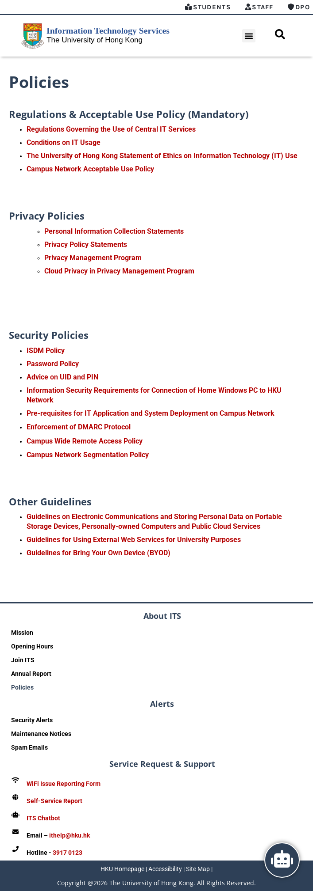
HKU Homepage (122, 868)
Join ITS (23, 660)
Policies (22, 687)
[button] (248, 35)
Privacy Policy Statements (85, 244)
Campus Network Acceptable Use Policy (90, 169)
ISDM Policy (46, 350)
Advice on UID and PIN (62, 377)
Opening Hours (32, 646)
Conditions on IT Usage (63, 142)
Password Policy (53, 364)
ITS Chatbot (43, 818)
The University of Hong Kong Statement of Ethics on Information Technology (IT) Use (162, 156)
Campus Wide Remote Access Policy (85, 441)
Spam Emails (29, 747)
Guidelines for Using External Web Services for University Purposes (134, 539)
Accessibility (165, 868)
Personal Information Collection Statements (114, 231)
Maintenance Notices (41, 733)
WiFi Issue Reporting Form (63, 783)
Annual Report (31, 673)
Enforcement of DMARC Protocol (79, 427)
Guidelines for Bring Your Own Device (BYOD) (98, 553)
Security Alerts (32, 720)
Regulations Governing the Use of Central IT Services (111, 129)
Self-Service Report (54, 800)
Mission (22, 632)
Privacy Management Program (93, 258)
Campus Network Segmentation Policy (88, 455)
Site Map (198, 868)
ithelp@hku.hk (69, 835)
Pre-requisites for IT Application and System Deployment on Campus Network (150, 413)
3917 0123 (67, 852)
